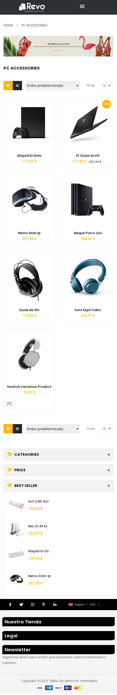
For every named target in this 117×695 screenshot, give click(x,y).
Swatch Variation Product (29, 387)
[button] (82, 6)
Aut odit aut (38, 502)
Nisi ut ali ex (37, 527)
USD (92, 606)
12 (104, 85)
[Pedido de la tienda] (53, 85)
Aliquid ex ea (38, 552)
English (76, 606)
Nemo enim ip (39, 577)
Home (8, 25)
